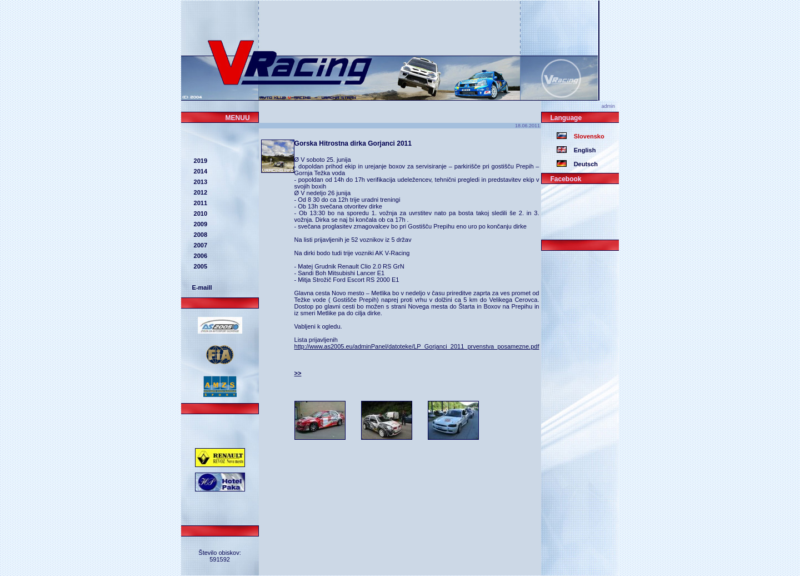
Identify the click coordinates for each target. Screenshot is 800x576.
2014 (200, 171)
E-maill (202, 287)
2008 (200, 234)
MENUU (238, 118)
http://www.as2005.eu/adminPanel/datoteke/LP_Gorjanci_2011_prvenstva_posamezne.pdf (416, 346)
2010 (200, 213)
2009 (200, 224)
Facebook (565, 179)
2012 (200, 192)
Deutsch (582, 164)
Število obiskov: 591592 (219, 556)
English (581, 150)
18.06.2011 (528, 125)
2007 (200, 245)
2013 (200, 181)
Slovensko (585, 136)
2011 (200, 203)
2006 (200, 255)
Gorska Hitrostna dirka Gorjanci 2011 (353, 143)
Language (566, 118)
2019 (200, 160)
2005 (200, 266)
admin (610, 106)
